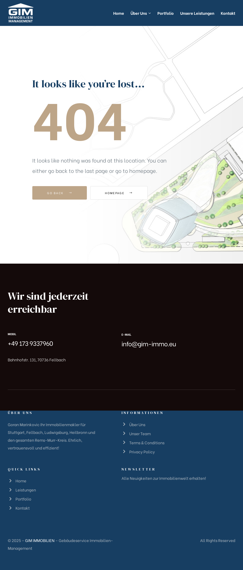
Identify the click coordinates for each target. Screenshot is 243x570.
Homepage (119, 193)
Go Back (59, 193)
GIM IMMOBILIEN (40, 540)
